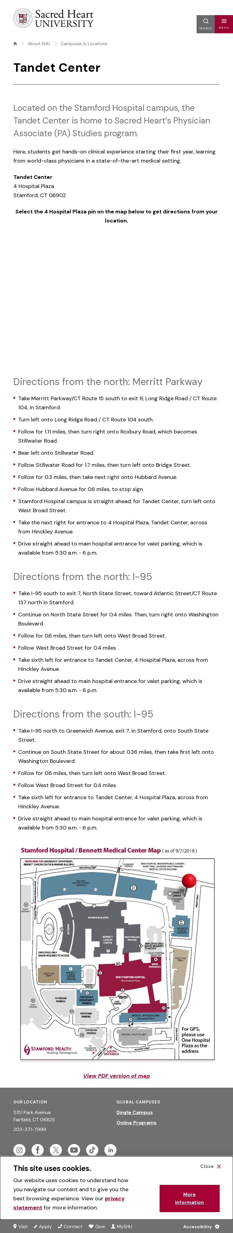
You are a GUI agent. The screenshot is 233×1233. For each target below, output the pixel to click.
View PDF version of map (116, 1076)
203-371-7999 (29, 1129)
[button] (224, 24)
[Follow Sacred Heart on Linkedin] (110, 1150)
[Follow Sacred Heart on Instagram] (19, 1150)
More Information (189, 1198)
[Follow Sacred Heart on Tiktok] (92, 1150)
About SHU (39, 43)
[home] (15, 43)
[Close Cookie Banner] (210, 1166)
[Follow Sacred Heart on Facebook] (37, 1150)
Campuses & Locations (84, 43)
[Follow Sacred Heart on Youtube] (74, 1150)
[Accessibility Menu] (200, 1226)
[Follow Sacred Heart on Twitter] (55, 1150)
